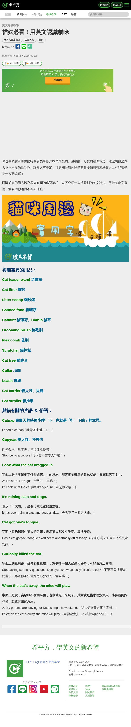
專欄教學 (51, 14)
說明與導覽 (108, 689)
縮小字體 (31, 63)
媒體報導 (90, 695)
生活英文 (29, 39)
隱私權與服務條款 (112, 686)
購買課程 (104, 5)
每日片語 (74, 692)
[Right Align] (126, 5)
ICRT (64, 14)
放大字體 (12, 63)
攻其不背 (74, 686)
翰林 (73, 14)
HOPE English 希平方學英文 (41, 662)
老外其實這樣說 (12, 39)
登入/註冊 (117, 5)
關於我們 (90, 692)
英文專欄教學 (10, 25)
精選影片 (22, 14)
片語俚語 (36, 14)
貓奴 (41, 39)
